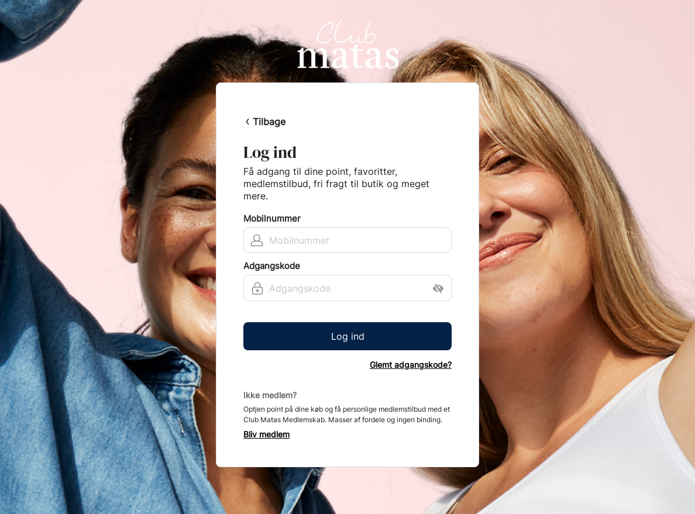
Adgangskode (271, 266)
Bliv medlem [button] (266, 434)
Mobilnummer (272, 218)
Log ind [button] (347, 336)
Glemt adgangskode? (411, 365)
